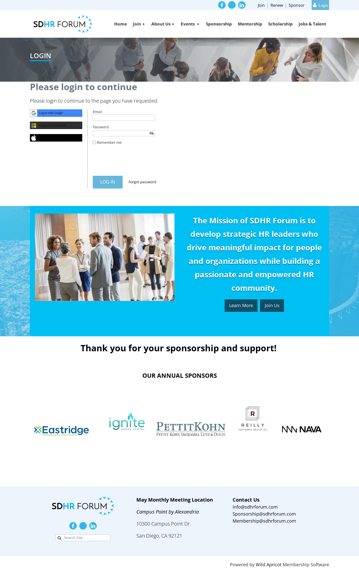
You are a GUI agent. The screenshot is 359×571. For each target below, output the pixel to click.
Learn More (241, 305)
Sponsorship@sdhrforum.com (264, 514)
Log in (320, 5)
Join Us (272, 305)
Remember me (109, 142)
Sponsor (297, 5)
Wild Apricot (268, 565)
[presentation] (131, 162)
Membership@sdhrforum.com (264, 521)
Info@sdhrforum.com (255, 507)
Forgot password (142, 182)
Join (261, 5)
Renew (276, 5)
